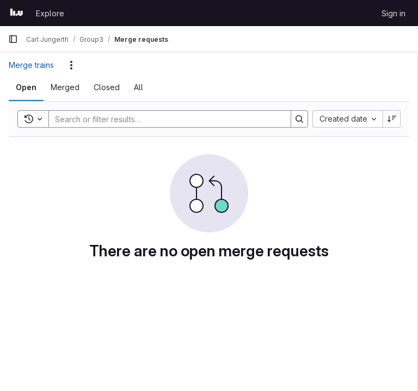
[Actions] (71, 65)
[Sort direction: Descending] (392, 119)
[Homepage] (16, 13)
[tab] (26, 87)
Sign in (393, 13)
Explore (50, 13)
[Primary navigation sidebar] (13, 39)
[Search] (164, 118)
